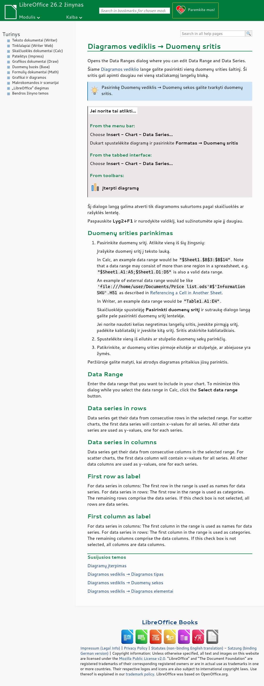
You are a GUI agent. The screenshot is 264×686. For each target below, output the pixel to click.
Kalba (72, 17)
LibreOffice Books (170, 622)
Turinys (11, 34)
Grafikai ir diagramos (29, 77)
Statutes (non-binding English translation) (187, 648)
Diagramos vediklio (120, 69)
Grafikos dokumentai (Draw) (35, 61)
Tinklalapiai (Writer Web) (32, 45)
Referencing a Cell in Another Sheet (186, 292)
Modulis (27, 17)
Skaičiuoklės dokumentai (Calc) (37, 50)
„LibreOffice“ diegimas (30, 88)
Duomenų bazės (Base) (31, 66)
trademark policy (140, 674)
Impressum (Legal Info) (100, 648)
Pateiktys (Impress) (28, 56)
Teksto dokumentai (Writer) (34, 40)
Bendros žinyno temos (30, 93)
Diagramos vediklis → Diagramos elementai (130, 591)
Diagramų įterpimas (107, 565)
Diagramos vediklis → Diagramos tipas (125, 574)
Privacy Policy (135, 648)
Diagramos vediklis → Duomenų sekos (125, 582)
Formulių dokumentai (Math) (35, 72)
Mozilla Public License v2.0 (142, 658)
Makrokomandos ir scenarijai (35, 82)
